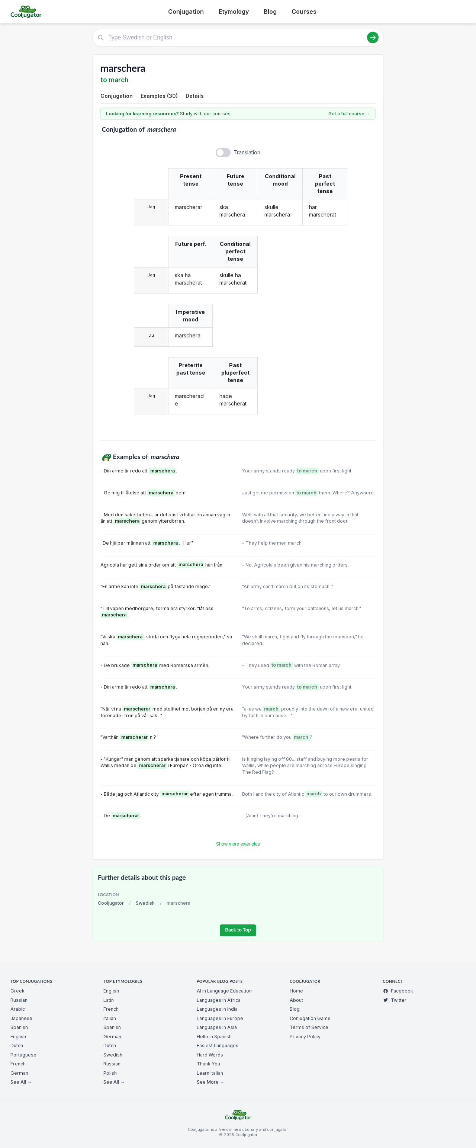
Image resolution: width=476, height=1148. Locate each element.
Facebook (398, 991)
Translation (247, 152)
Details (195, 96)
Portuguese (23, 1055)
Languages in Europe (220, 1018)
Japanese (21, 1018)
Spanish (19, 1027)
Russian (19, 1000)
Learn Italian (210, 1073)
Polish (110, 1073)
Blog (270, 11)
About (296, 1000)
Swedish (145, 903)
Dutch (16, 1045)
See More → (210, 1082)
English (18, 1036)
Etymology (234, 11)
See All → (21, 1082)
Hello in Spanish (214, 1036)
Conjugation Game (310, 1018)
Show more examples (238, 844)
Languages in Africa (219, 1000)
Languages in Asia (217, 1027)
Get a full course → (349, 113)
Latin (108, 1000)
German (19, 1073)
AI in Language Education (224, 991)
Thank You (208, 1064)
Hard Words (210, 1055)
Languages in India (217, 1009)
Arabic (17, 1009)
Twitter (394, 1000)
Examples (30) (159, 96)
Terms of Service (309, 1027)
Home (296, 991)
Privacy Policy (305, 1036)
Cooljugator (111, 903)
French (18, 1064)
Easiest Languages (217, 1045)
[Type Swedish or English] (238, 38)
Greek (17, 991)
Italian (109, 1018)
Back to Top (238, 930)
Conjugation (186, 11)
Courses (304, 11)
